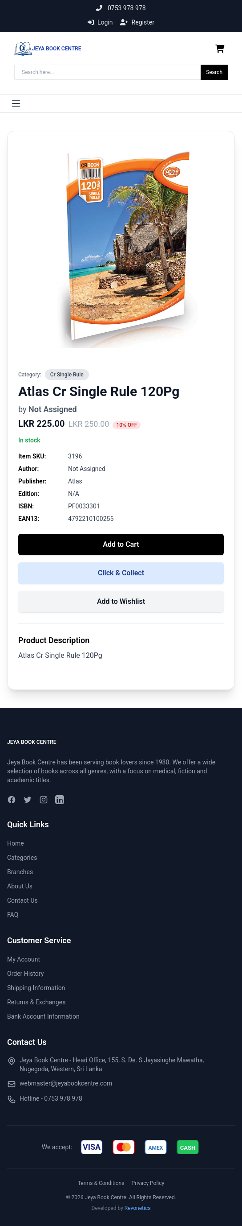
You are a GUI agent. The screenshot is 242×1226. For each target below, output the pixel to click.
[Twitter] (27, 799)
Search (214, 72)
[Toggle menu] (16, 103)
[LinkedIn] (59, 799)
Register (137, 22)
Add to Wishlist (121, 601)
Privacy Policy (147, 1183)
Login (100, 22)
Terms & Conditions (101, 1183)
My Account (23, 959)
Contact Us (22, 900)
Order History (25, 973)
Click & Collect (121, 573)
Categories (22, 857)
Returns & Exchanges (36, 1002)
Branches (20, 871)
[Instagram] (43, 799)
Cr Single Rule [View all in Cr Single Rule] (67, 375)
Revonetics (138, 1208)
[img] (91, 1147)
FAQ (12, 914)
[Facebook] (11, 799)
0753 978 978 (120, 8)
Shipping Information (36, 987)
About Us (19, 886)
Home (15, 843)
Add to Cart (121, 544)
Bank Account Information (43, 1016)
